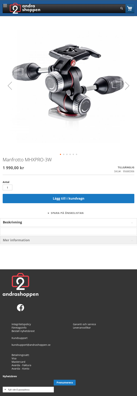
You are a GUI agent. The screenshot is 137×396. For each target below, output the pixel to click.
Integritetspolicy (21, 324)
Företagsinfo (19, 327)
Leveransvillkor (82, 327)
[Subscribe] (65, 382)
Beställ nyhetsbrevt (23, 331)
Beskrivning (12, 222)
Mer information (16, 240)
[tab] (68, 222)
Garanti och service (84, 324)
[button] (10, 86)
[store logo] (25, 8)
